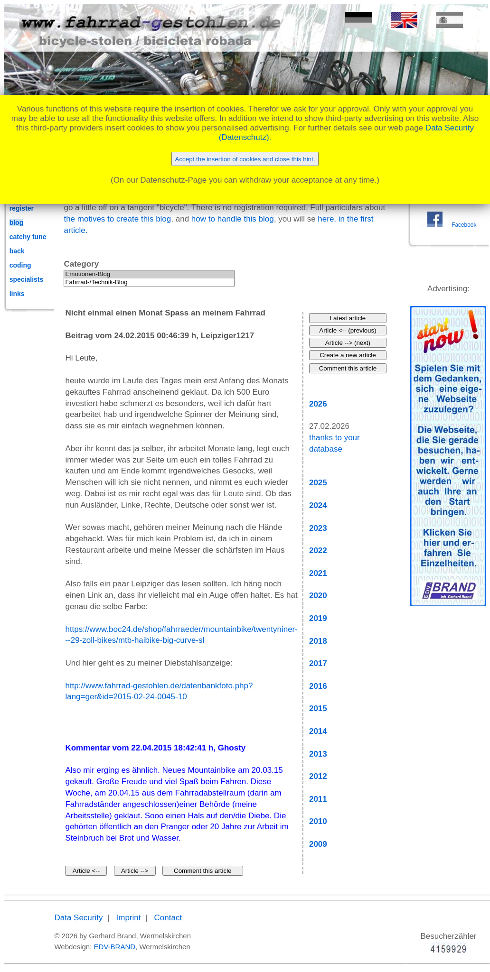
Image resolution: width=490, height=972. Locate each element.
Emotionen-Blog (149, 274)
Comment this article (202, 870)
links (17, 293)
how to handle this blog (232, 218)
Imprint (128, 917)
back (17, 251)
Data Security (78, 917)
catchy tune (28, 237)
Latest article (348, 318)
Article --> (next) (347, 342)
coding (20, 265)
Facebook (464, 225)
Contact (168, 917)
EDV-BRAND (115, 947)
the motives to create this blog (117, 218)
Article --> (134, 870)
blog (16, 222)
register (21, 208)
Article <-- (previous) (347, 330)
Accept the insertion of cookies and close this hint (244, 159)
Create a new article (348, 355)
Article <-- (86, 870)
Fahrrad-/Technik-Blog (149, 282)
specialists (26, 279)
